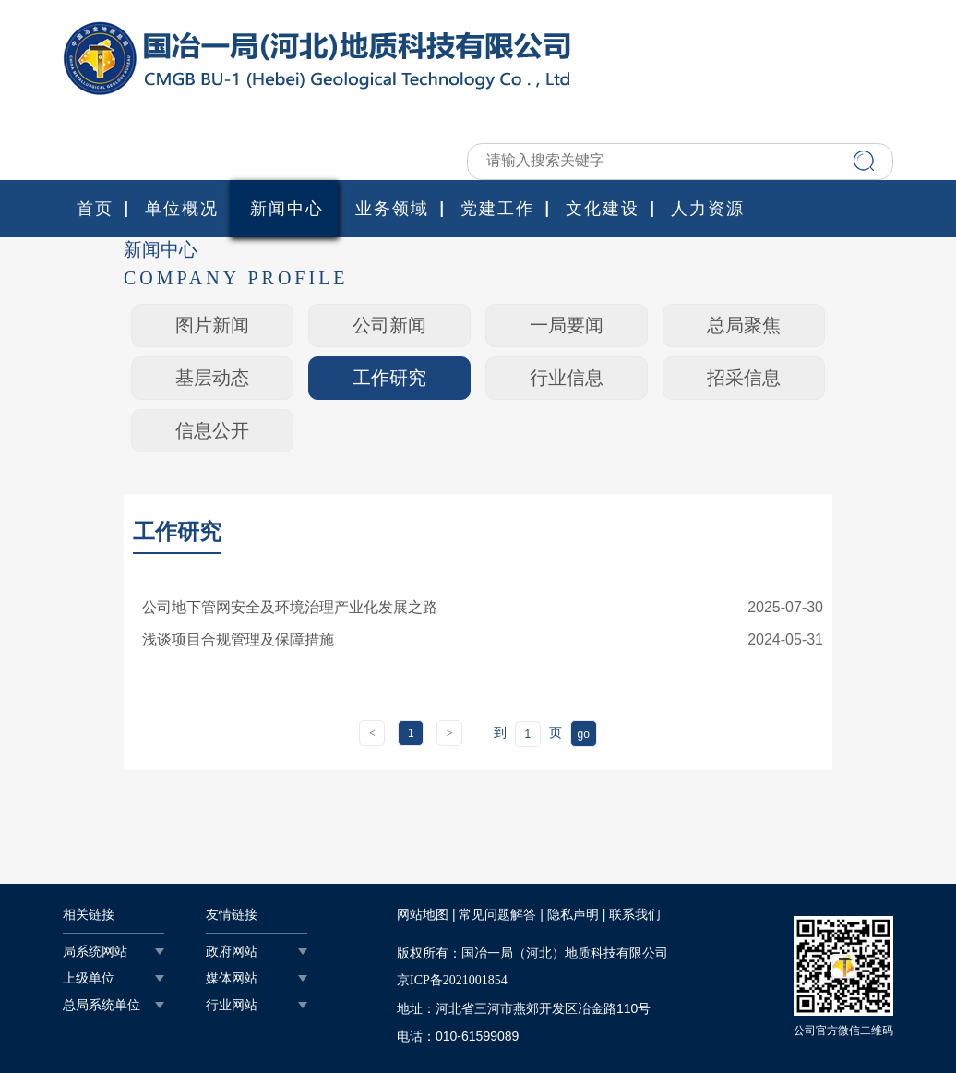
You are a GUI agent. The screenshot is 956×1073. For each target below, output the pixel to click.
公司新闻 (389, 325)
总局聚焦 (744, 325)
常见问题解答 (497, 915)
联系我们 (635, 915)
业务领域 (392, 208)
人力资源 (708, 208)
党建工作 (497, 208)
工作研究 (389, 378)
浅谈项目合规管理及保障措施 (238, 639)
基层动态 (212, 378)
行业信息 (566, 378)
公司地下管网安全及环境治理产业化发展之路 (289, 607)
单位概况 (182, 208)
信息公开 (212, 430)
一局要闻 (566, 325)
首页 (95, 208)
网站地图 (422, 915)
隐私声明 (573, 915)
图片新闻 (212, 325)
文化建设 (602, 208)
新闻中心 (287, 208)
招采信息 (744, 378)
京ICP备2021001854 (452, 980)
